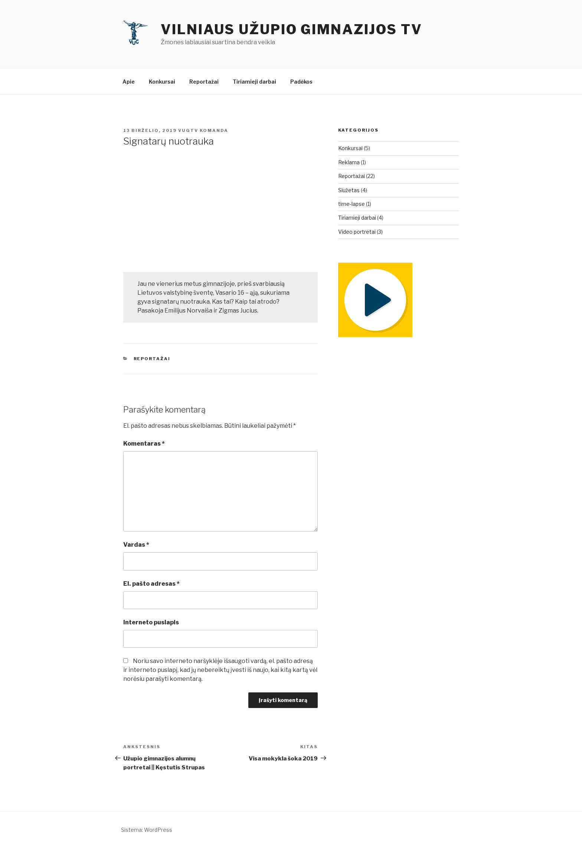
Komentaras (144, 443)
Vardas (136, 544)
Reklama (349, 162)
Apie (128, 81)
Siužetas (349, 190)
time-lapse (351, 204)
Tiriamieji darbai (254, 81)
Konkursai (162, 81)
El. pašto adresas (151, 583)
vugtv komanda (203, 130)
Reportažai (204, 81)
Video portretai (357, 232)
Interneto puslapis (151, 622)
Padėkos (301, 81)
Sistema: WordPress (146, 830)
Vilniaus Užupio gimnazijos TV (291, 29)
